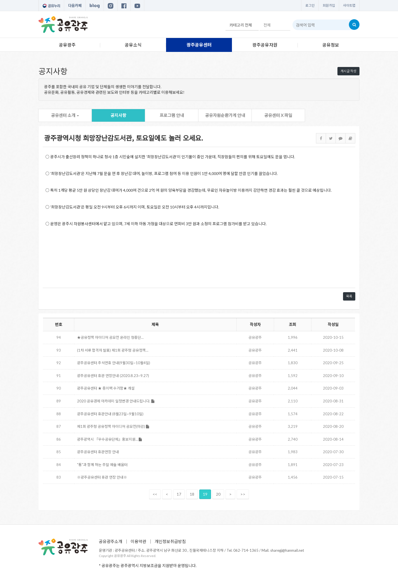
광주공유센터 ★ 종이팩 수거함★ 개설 (106, 388)
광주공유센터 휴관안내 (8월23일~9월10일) (110, 414)
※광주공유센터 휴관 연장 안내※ (102, 477)
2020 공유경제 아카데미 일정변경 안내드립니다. (115, 401)
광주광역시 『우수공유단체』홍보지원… (109, 439)
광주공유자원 (264, 44)
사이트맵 (349, 5)
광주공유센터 (199, 44)
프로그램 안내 (172, 115)
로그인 (310, 5)
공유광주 (67, 44)
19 (205, 494)
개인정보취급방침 (170, 541)
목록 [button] (349, 296)
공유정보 (330, 44)
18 (192, 494)
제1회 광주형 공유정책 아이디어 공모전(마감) (113, 426)
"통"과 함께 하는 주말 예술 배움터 (102, 464)
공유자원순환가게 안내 (225, 115)
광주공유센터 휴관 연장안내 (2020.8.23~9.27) (113, 375)
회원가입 (329, 5)
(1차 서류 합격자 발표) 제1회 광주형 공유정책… (112, 350)
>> (242, 494)
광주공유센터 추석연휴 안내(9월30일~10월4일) (113, 363)
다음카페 (74, 5)
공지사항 (118, 115)
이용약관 (138, 541)
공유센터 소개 (65, 115)
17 (179, 494)
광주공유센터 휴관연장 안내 (98, 452)
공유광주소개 (110, 541)
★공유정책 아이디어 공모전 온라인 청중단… (110, 337)
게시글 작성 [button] (348, 71)
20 (218, 494)
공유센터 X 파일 (278, 115)
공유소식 (133, 44)
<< (155, 494)
